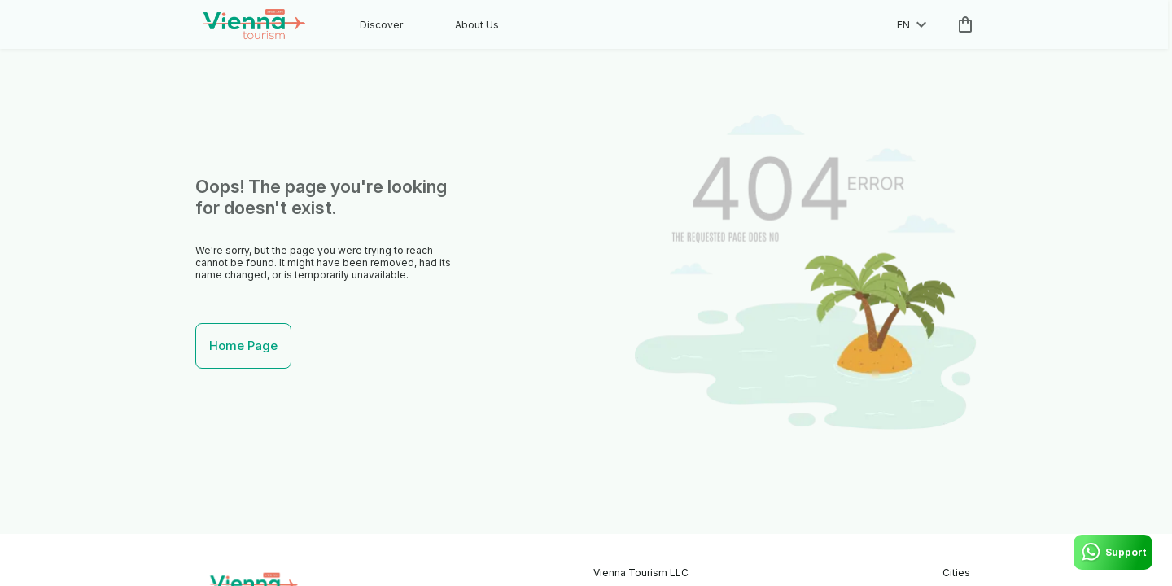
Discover (381, 25)
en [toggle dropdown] (911, 25)
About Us (477, 25)
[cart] (962, 24)
